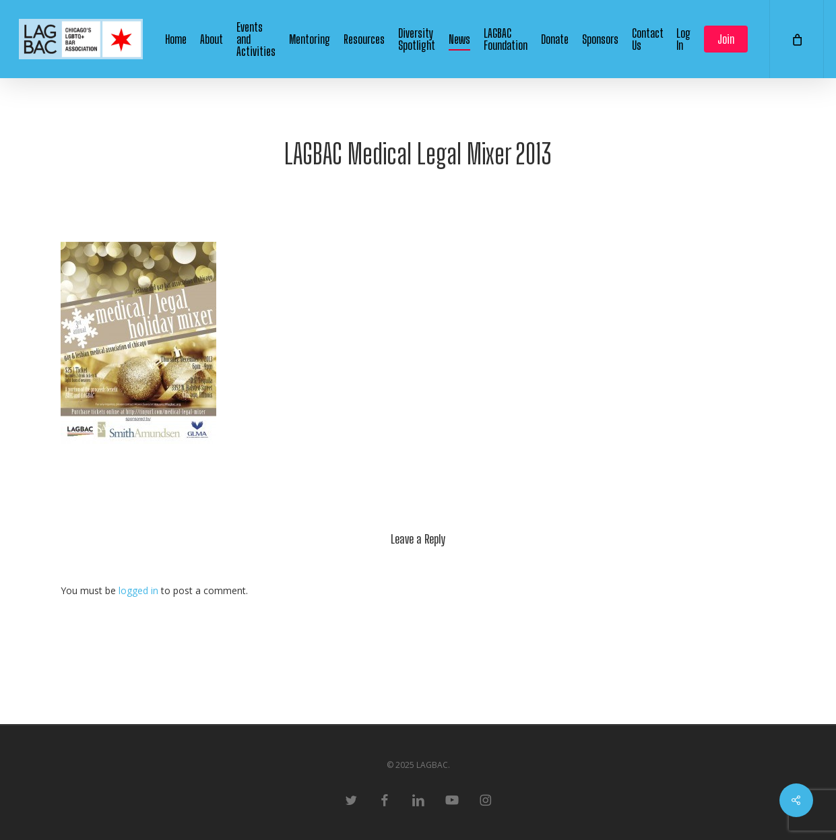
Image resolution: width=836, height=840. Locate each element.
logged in (138, 590)
